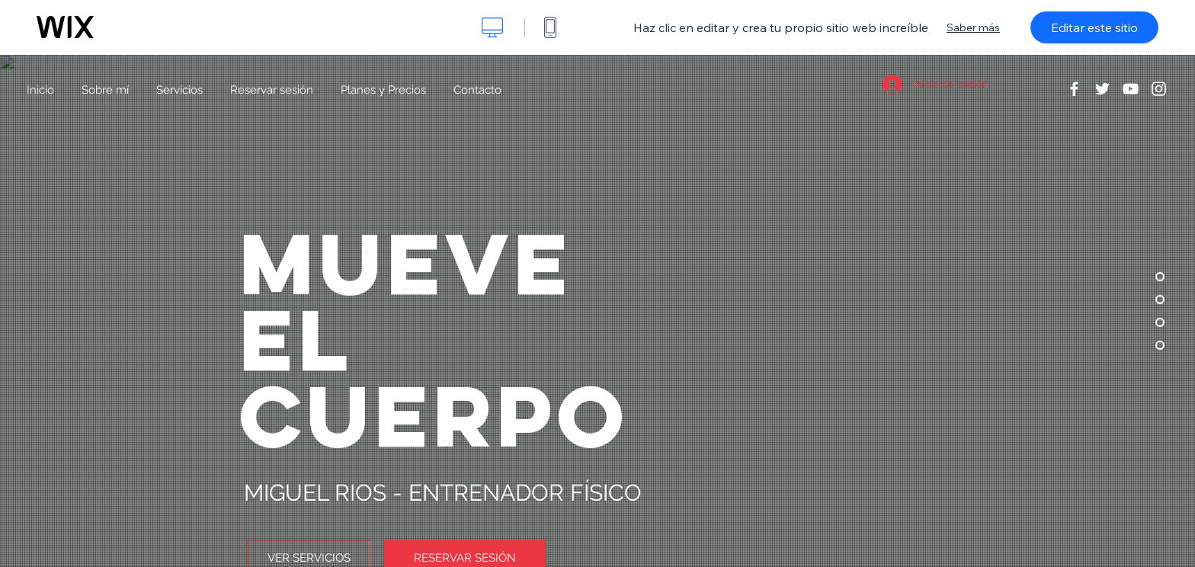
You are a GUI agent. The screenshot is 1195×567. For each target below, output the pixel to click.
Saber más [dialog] (973, 27)
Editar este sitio (1094, 27)
